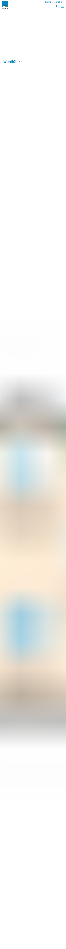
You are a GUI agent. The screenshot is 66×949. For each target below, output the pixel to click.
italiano (48, 2)
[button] (57, 7)
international (58, 2)
